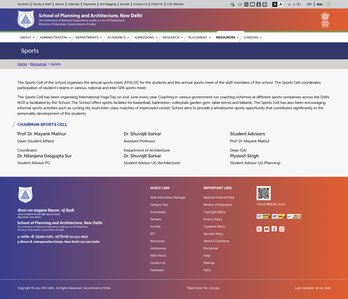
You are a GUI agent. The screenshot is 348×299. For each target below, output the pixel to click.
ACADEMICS (118, 37)
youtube (252, 4)
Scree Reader (239, 4)
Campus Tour (159, 205)
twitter (246, 4)
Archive (155, 226)
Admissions (158, 248)
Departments (89, 37)
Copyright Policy (214, 212)
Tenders (155, 219)
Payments (89, 4)
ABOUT (27, 37)
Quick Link (160, 188)
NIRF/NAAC (158, 255)
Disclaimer (210, 248)
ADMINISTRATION (55, 37)
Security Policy (213, 234)
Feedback (157, 270)
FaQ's (207, 270)
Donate (125, 4)
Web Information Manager (167, 197)
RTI (152, 234)
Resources (38, 64)
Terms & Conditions (216, 241)
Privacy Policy (212, 219)
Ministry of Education (217, 205)
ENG (319, 4)
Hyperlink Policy (214, 226)
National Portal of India (218, 197)
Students (23, 4)
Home (22, 64)
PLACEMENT (199, 37)
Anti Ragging (108, 4)
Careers (253, 37)
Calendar (74, 4)
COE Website (175, 4)
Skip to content (232, 4)
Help (206, 255)
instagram (264, 4)
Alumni (59, 4)
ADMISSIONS (145, 37)
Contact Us (140, 4)
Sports (55, 64)
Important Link (217, 188)
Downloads (158, 212)
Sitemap (209, 263)
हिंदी (309, 4)
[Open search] (328, 4)
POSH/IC (157, 4)
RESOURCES (227, 37)
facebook (258, 4)
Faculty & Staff (42, 4)
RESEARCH (173, 37)
